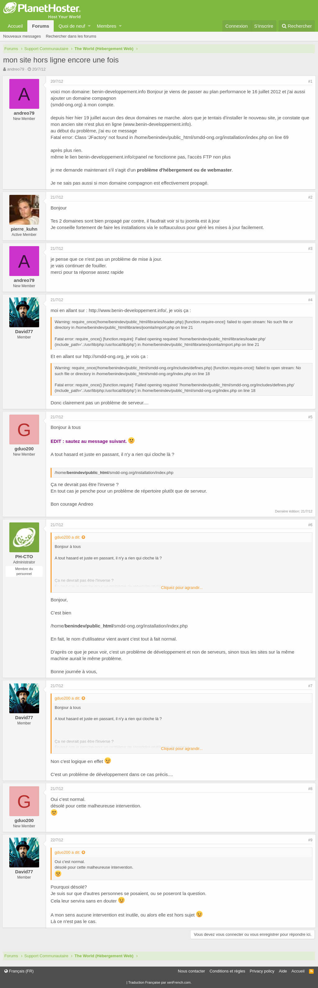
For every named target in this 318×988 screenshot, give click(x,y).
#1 (309, 81)
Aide (283, 971)
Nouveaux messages (22, 36)
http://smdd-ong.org (104, 356)
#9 (309, 840)
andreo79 (15, 69)
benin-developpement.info (120, 91)
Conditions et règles (227, 971)
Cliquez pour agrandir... (181, 587)
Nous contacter (191, 971)
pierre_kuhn (25, 229)
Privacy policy (262, 971)
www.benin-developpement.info (157, 124)
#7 (309, 686)
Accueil (15, 26)
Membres (106, 26)
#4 (309, 300)
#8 (309, 789)
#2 (309, 197)
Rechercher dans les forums (71, 36)
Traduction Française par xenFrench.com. (160, 982)
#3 (309, 248)
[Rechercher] (297, 26)
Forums (40, 26)
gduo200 (25, 448)
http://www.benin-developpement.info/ (128, 310)
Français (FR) (19, 971)
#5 (309, 417)
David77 (25, 331)
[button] (89, 26)
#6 (309, 525)
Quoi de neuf (71, 26)
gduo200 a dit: (68, 537)
